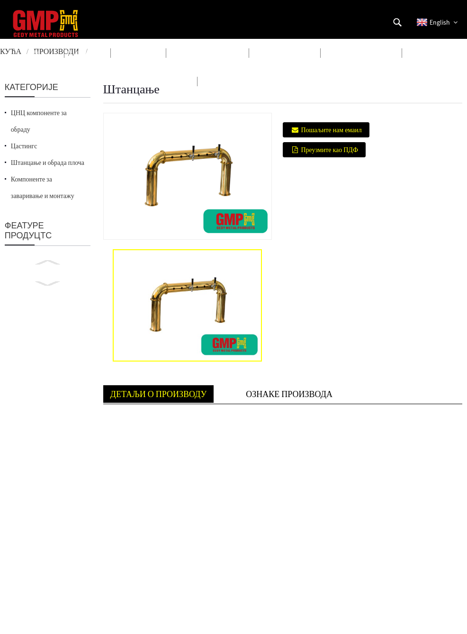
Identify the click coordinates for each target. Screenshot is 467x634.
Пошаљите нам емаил (331, 130)
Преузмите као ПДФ (329, 149)
